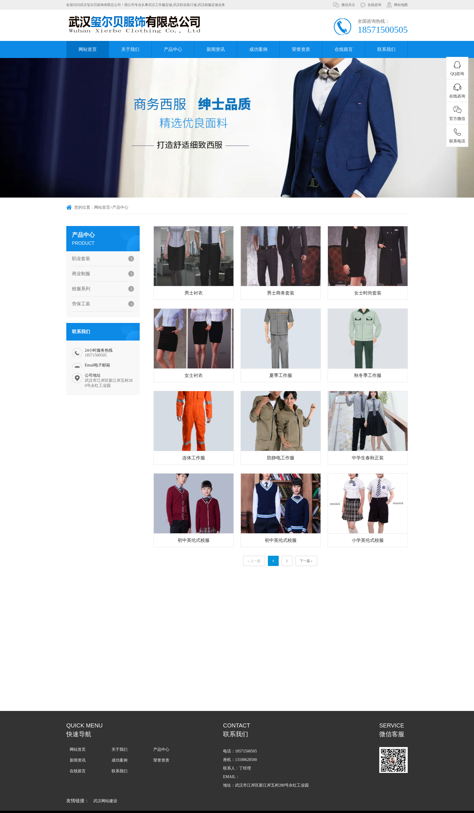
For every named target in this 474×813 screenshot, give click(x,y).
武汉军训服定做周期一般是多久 (338, 801)
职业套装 (76, 258)
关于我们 (130, 49)
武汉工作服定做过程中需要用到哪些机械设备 (212, 801)
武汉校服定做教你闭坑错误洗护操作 (204, 780)
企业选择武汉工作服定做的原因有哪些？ (208, 739)
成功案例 (258, 49)
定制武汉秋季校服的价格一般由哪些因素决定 (349, 760)
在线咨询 (374, 5)
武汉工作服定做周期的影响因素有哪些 (344, 791)
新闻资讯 (216, 49)
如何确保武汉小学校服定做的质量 (340, 780)
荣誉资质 (301, 49)
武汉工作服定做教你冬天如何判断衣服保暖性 (212, 770)
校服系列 (76, 288)
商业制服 (76, 273)
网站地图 (401, 5)
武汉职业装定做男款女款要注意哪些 (342, 770)
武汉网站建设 (105, 801)
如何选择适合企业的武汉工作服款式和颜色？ (349, 739)
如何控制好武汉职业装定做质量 (200, 791)
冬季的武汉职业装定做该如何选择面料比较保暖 (351, 750)
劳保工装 (76, 303)
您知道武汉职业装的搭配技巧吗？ (340, 729)
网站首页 (88, 49)
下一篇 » (325, 561)
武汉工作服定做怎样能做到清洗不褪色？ (208, 760)
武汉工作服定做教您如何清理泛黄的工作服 (210, 750)
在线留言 (344, 49)
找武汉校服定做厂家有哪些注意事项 (204, 729)
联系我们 (386, 49)
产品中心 (173, 49)
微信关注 (348, 5)
